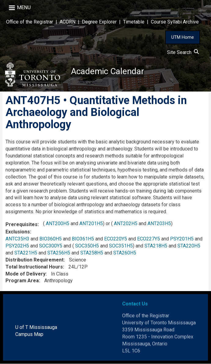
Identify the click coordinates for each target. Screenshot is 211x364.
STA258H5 (91, 253)
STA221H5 (25, 253)
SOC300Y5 (50, 246)
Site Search (183, 52)
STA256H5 (58, 253)
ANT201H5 (91, 224)
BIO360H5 (50, 239)
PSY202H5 (17, 246)
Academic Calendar (107, 72)
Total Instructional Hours (34, 267)
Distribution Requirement (34, 260)
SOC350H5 (87, 246)
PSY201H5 (182, 239)
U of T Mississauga (36, 327)
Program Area (22, 281)
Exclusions (17, 232)
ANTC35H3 (17, 239)
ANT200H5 (57, 224)
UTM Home (182, 37)
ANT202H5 (125, 224)
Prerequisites (21, 225)
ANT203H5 (159, 224)
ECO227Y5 (148, 239)
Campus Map (29, 334)
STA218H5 (155, 246)
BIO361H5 (83, 239)
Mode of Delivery (25, 274)
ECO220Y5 (115, 239)
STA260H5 (124, 253)
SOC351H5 (121, 246)
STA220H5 (188, 246)
